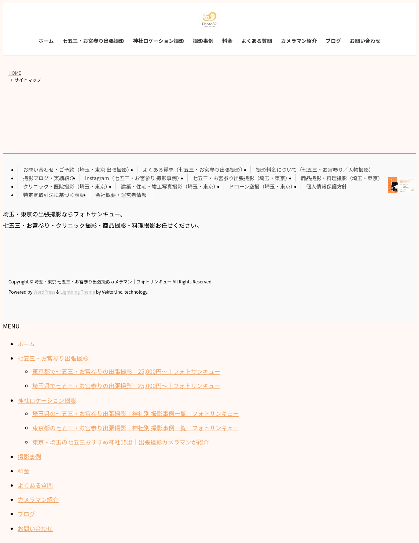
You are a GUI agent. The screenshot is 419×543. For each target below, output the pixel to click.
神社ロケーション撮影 (47, 400)
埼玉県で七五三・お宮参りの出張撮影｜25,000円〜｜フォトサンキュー (126, 385)
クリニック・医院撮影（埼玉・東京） (66, 186)
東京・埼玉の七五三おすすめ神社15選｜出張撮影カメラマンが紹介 (120, 442)
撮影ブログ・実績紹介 (48, 178)
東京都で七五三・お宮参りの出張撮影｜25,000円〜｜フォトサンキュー (126, 371)
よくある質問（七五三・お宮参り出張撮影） (194, 169)
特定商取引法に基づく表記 (54, 194)
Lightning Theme (77, 292)
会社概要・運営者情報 (121, 194)
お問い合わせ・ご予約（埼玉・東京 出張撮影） (77, 169)
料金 (23, 470)
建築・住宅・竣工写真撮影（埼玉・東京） (169, 186)
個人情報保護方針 (326, 186)
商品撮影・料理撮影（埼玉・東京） (342, 178)
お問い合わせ (35, 528)
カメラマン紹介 (38, 499)
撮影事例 (29, 456)
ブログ (26, 513)
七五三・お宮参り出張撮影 (53, 358)
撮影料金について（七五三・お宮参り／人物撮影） (315, 169)
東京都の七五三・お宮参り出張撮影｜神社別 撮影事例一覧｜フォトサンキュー (135, 427)
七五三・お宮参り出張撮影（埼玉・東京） (241, 178)
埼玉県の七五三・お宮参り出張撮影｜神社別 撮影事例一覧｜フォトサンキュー (135, 413)
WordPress (44, 292)
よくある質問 (35, 485)
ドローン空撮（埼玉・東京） (262, 186)
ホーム (26, 343)
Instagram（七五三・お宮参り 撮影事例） (133, 178)
